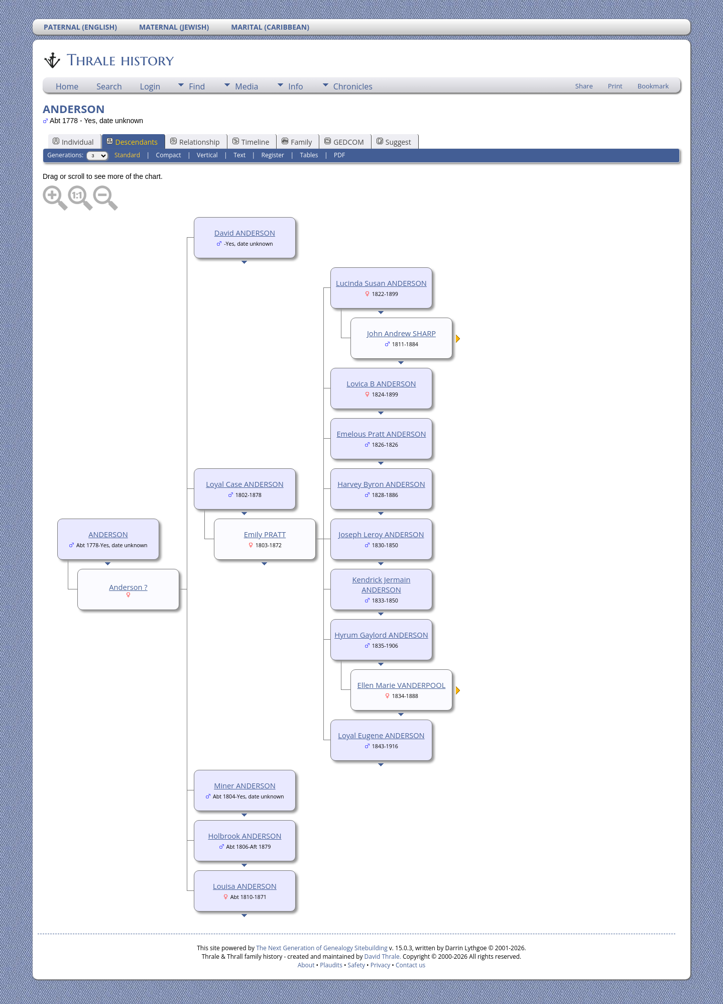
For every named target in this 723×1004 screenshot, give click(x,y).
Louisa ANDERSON (245, 886)
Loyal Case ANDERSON (244, 484)
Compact (168, 155)
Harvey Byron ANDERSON (381, 484)
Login (150, 86)
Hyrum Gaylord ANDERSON (381, 635)
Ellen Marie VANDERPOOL (401, 685)
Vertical (207, 155)
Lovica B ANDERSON (381, 383)
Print (615, 85)
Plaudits (331, 965)
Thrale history (119, 60)
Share (584, 85)
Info (295, 86)
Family (297, 142)
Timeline (251, 142)
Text (239, 155)
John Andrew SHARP (401, 333)
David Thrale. (382, 956)
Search (109, 86)
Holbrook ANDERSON (244, 836)
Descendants (132, 142)
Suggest (394, 142)
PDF (339, 155)
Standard (127, 155)
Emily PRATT (265, 534)
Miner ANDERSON (245, 785)
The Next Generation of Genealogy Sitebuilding (322, 948)
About (306, 965)
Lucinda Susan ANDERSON (381, 283)
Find (197, 86)
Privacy (381, 965)
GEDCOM (344, 142)
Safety (356, 965)
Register (273, 155)
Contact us (410, 965)
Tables (309, 155)
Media (246, 86)
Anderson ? (128, 587)
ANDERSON (108, 534)
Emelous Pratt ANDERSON (381, 434)
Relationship (195, 142)
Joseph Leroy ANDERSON (381, 534)
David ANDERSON (244, 233)
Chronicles (353, 86)
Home (67, 86)
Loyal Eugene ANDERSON (381, 735)
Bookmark (653, 85)
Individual (73, 142)
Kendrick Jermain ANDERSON (381, 584)
